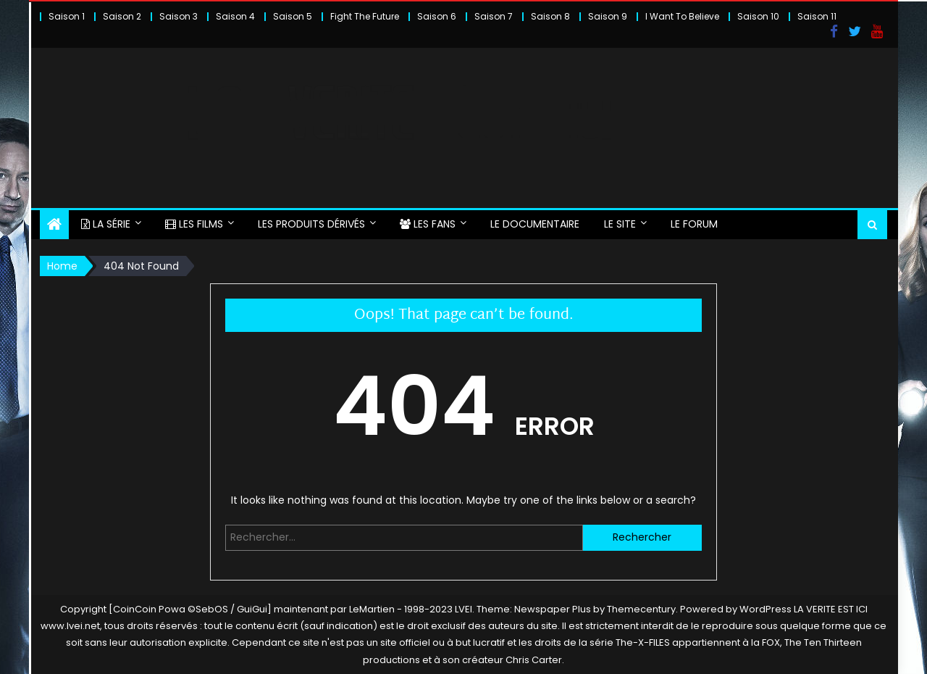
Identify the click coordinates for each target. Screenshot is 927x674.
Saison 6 (436, 16)
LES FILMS (194, 224)
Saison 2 (122, 16)
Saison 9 (607, 16)
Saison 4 (235, 16)
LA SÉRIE (105, 224)
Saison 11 (816, 16)
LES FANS (428, 224)
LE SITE (620, 224)
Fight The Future (364, 16)
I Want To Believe (682, 16)
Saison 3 (178, 16)
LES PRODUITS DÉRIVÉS (311, 224)
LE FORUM (694, 224)
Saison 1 (67, 16)
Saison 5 (292, 16)
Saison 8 (550, 16)
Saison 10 (758, 16)
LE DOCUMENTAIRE (534, 224)
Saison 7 (493, 16)
